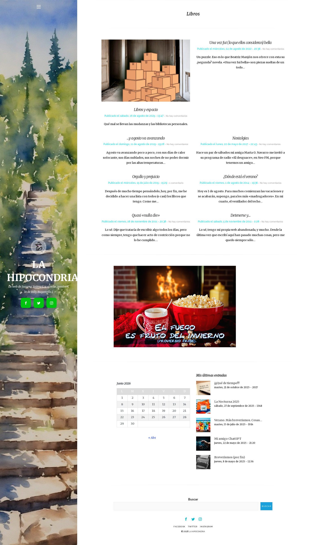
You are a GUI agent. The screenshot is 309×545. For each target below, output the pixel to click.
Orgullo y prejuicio (146, 177)
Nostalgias (240, 138)
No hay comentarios (176, 116)
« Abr (152, 443)
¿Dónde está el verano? (240, 177)
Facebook (177, 532)
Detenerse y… (240, 216)
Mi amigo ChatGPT (227, 444)
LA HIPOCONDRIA (197, 537)
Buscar (193, 504)
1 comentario (176, 183)
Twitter (192, 532)
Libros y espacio (146, 110)
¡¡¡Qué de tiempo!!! (227, 388)
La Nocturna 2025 (226, 407)
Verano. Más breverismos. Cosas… (238, 425)
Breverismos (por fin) (229, 462)
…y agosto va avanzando (146, 138)
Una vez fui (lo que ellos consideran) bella (240, 42)
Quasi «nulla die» (146, 216)
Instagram (208, 532)
